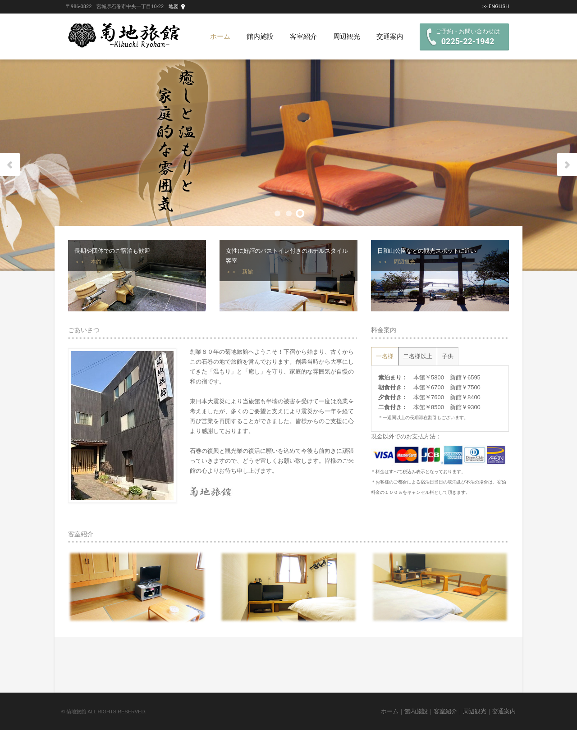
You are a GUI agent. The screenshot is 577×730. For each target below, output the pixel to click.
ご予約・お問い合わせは (467, 37)
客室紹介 (303, 36)
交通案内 (389, 36)
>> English (495, 6)
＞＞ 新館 (239, 272)
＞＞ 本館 (87, 262)
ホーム (220, 36)
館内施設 (260, 36)
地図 (174, 6)
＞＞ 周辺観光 (396, 262)
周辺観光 (346, 36)
